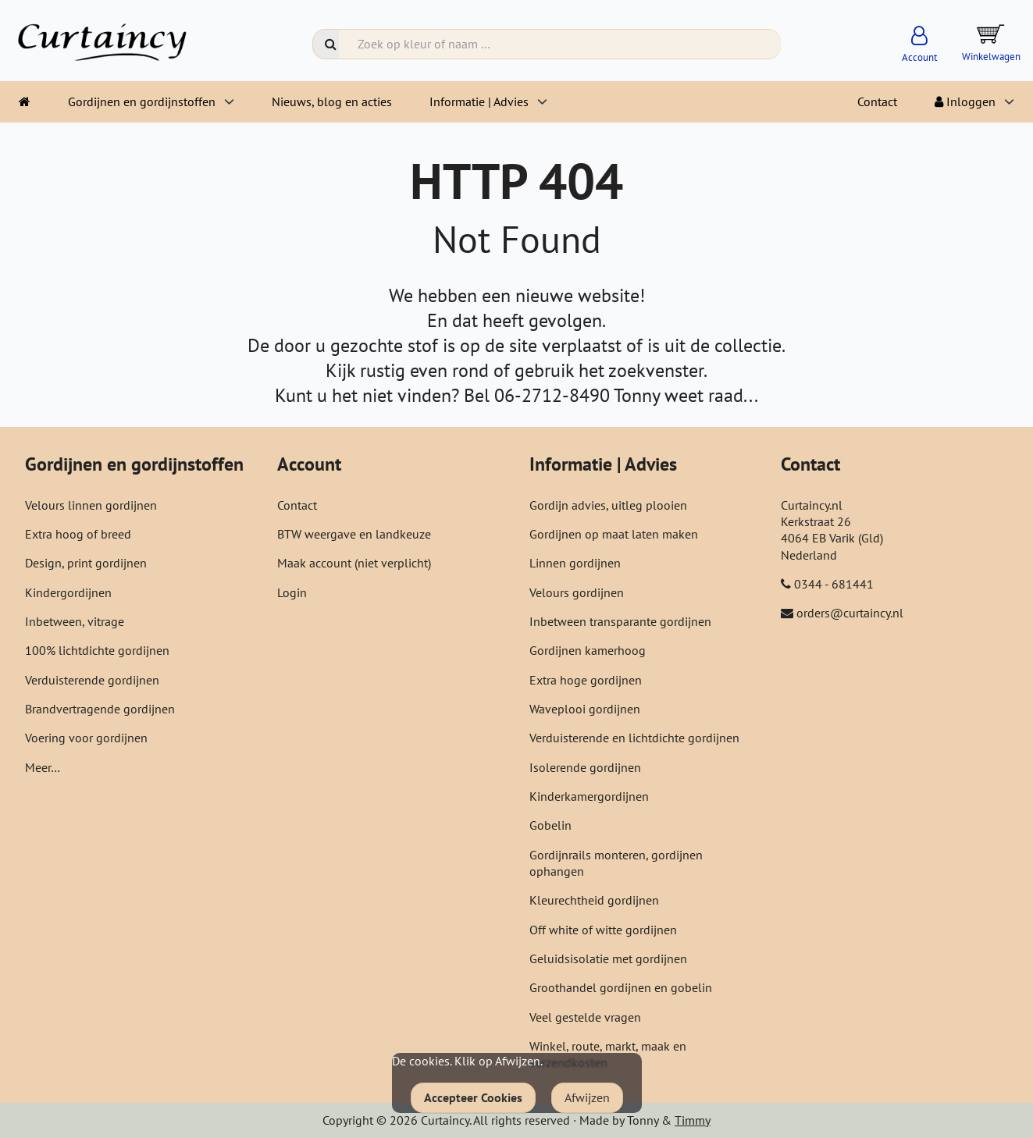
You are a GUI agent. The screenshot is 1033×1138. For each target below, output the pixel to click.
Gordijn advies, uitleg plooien (608, 505)
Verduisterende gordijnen (92, 680)
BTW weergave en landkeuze (354, 534)
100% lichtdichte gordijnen (97, 650)
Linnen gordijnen (575, 563)
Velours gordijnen (576, 592)
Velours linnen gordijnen (91, 505)
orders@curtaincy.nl (849, 613)
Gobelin (550, 825)
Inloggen (965, 101)
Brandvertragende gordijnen (100, 709)
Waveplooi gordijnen (584, 709)
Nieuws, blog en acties (332, 101)
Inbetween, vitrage (74, 621)
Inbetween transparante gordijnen (620, 621)
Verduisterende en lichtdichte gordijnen (634, 737)
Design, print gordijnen (86, 563)
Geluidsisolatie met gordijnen (608, 958)
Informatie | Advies (479, 101)
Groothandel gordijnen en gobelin (620, 987)
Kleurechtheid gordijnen (594, 900)
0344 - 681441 (834, 584)
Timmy (693, 1120)
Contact (877, 101)
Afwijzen (587, 1097)
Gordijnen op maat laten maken (613, 534)
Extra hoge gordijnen (585, 680)
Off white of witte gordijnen (603, 929)
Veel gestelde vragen (585, 1017)
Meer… (42, 767)
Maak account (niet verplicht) (354, 563)
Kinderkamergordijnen (589, 796)
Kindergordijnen (68, 592)
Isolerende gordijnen (585, 767)
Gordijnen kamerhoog (587, 650)
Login (292, 592)
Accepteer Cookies (473, 1097)
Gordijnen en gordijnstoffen (142, 101)
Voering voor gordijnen (86, 737)
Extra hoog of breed (78, 534)
